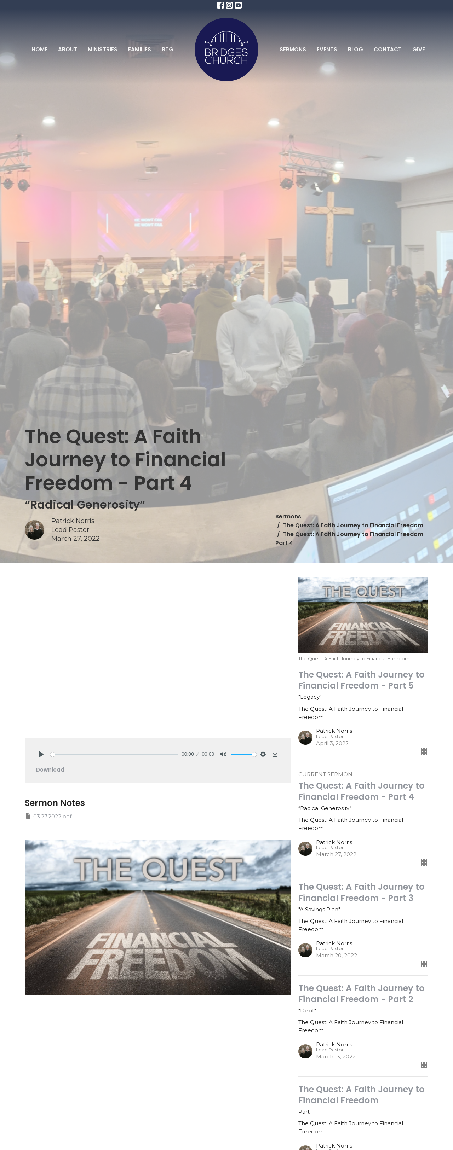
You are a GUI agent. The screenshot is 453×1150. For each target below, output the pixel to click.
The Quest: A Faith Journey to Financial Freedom (353, 525)
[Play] (41, 754)
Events (327, 49)
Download (50, 769)
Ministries (102, 49)
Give (418, 49)
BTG (167, 49)
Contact (388, 49)
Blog (355, 49)
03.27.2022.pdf (48, 816)
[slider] (114, 754)
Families (139, 49)
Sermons (293, 49)
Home (39, 49)
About (67, 49)
